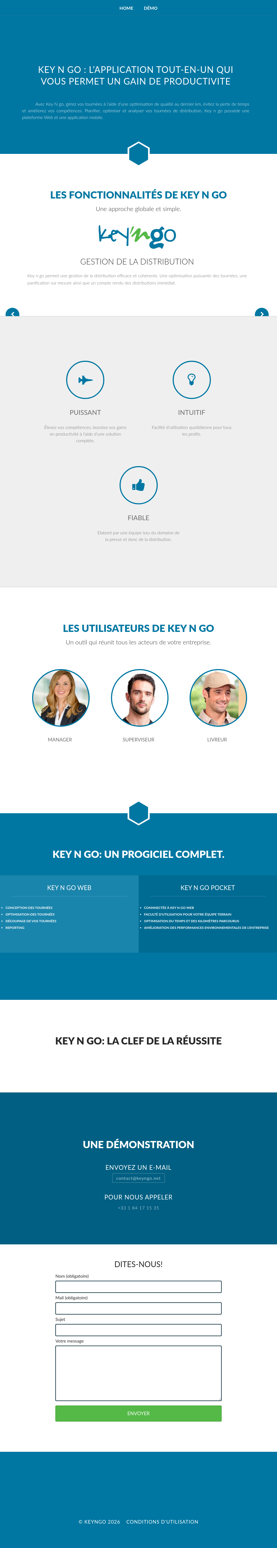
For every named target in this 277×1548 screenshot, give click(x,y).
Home (126, 8)
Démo (150, 8)
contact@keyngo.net (138, 1178)
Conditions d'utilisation (162, 1522)
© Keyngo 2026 (99, 1522)
